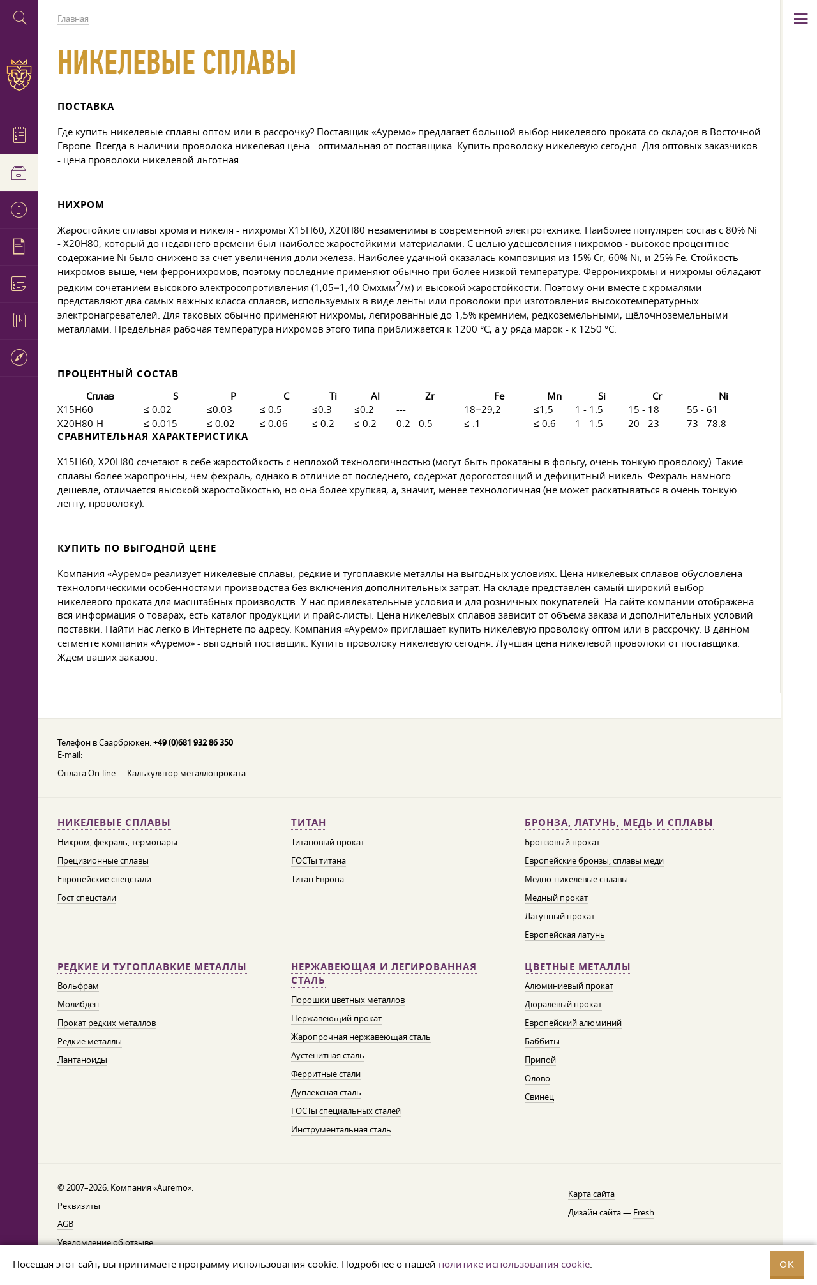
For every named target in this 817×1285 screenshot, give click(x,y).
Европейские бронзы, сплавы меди (594, 860)
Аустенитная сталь (327, 1055)
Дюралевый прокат (563, 1004)
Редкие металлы (89, 1041)
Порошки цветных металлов (348, 999)
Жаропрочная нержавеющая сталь (361, 1036)
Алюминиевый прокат (569, 985)
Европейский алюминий (573, 1022)
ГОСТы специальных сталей (346, 1110)
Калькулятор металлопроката (186, 773)
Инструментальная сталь (341, 1129)
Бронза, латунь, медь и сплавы (619, 822)
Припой (540, 1059)
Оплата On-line (86, 773)
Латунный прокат (560, 916)
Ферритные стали (326, 1073)
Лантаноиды (82, 1059)
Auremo (19, 75)
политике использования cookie (514, 1264)
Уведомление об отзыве (105, 1242)
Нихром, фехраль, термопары (117, 842)
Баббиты (542, 1041)
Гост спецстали (86, 897)
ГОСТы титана (318, 860)
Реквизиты (78, 1206)
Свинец (539, 1096)
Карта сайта (591, 1193)
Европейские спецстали (104, 879)
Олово (537, 1078)
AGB (65, 1223)
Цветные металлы (578, 966)
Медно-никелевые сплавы (576, 879)
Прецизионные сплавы (103, 860)
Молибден (78, 1004)
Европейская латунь (565, 934)
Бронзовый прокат (562, 842)
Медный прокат (556, 897)
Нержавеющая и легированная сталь (384, 974)
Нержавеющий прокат (336, 1018)
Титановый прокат (327, 842)
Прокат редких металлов (106, 1022)
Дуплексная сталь (326, 1092)
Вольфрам (78, 985)
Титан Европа (317, 879)
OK (787, 1264)
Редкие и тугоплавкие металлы (152, 966)
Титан (308, 822)
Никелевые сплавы (114, 822)
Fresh (643, 1212)
